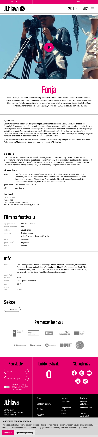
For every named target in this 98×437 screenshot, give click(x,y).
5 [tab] (95, 53)
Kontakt (83, 398)
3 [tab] (95, 46)
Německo (52, 106)
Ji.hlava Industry (49, 2)
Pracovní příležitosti (84, 403)
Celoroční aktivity (44, 403)
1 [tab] (95, 38)
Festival (40, 409)
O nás (39, 398)
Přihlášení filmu (86, 408)
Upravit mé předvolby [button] (24, 433)
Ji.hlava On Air (82, 2)
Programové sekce (66, 409)
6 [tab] (95, 57)
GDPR (63, 414)
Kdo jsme (65, 398)
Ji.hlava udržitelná (84, 415)
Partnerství (65, 402)
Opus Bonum (26, 230)
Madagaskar (41, 106)
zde (20, 389)
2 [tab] (95, 42)
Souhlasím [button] (8, 433)
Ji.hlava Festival (16, 2)
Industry (40, 414)
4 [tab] (95, 49)
